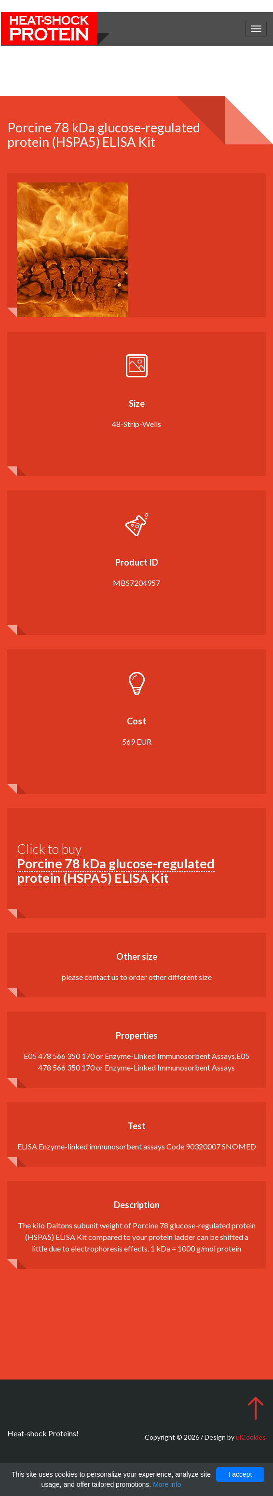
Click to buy (116, 863)
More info (167, 1484)
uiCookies (251, 1437)
